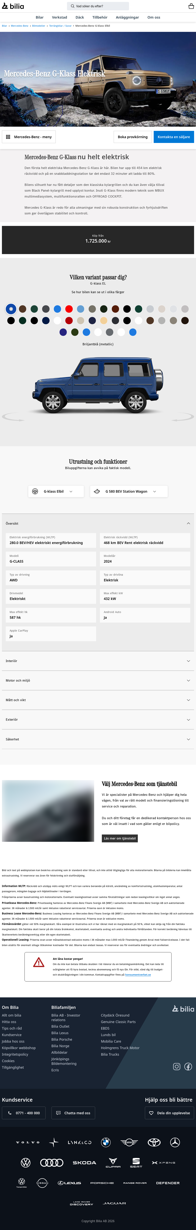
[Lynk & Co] (79, 1143)
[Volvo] (27, 1143)
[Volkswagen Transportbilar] (21, 1183)
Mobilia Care (111, 1041)
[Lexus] (69, 1183)
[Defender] (168, 1183)
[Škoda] (84, 1163)
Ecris (55, 1070)
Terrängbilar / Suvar (60, 25)
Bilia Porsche (61, 1039)
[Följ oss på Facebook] (188, 1066)
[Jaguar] (114, 1204)
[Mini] (129, 1143)
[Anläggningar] (127, 17)
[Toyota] (154, 1143)
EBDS (105, 1028)
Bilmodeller (38, 25)
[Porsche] (102, 1183)
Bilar (4, 25)
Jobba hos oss (13, 1041)
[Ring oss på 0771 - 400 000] (24, 1113)
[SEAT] (136, 1163)
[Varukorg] (191, 6)
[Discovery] (81, 1204)
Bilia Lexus (60, 1033)
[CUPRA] (113, 1163)
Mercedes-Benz (19, 25)
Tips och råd (12, 1028)
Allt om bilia (11, 1015)
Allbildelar (59, 1052)
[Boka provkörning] (133, 137)
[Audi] (51, 1163)
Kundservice (12, 1034)
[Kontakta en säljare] (174, 137)
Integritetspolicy (15, 1054)
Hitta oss (9, 1021)
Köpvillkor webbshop (19, 1048)
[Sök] (98, 6)
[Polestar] (54, 1143)
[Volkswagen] (25, 1163)
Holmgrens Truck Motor (120, 1048)
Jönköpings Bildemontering (64, 1061)
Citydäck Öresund (115, 1015)
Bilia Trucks (110, 1054)
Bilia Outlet (60, 1026)
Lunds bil (108, 1034)
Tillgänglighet (13, 1067)
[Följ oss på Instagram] (177, 1066)
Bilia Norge (60, 1046)
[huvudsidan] (183, 1009)
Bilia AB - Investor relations (65, 1017)
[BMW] (106, 1143)
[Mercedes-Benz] (175, 1143)
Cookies (8, 1061)
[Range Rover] (135, 1183)
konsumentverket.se (138, 974)
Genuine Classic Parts (118, 1021)
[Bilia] (13, 6)
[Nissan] (42, 1183)
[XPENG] (163, 1163)
